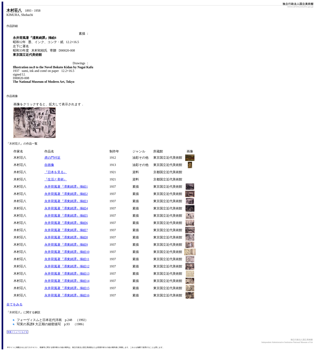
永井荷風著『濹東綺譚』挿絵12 (66, 266)
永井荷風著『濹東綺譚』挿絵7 (66, 230)
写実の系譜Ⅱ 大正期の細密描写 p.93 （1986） (51, 324)
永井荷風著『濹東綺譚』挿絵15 (66, 288)
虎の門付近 (52, 157)
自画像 (49, 165)
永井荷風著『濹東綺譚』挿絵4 (66, 208)
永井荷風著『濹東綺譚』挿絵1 (66, 186)
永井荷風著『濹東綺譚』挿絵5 (66, 215)
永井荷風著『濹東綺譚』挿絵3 (66, 201)
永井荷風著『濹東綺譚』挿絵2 (66, 194)
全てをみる (14, 304)
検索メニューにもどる (17, 332)
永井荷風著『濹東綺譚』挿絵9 (66, 244)
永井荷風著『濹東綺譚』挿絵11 (66, 259)
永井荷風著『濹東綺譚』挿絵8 (66, 237)
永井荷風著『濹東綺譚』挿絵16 (66, 295)
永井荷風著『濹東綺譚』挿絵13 (66, 273)
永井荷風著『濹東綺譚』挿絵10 (66, 252)
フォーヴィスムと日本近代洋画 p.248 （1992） (52, 320)
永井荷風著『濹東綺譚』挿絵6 (66, 223)
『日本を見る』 (55, 172)
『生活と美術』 (55, 179)
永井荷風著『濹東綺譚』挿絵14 (66, 281)
